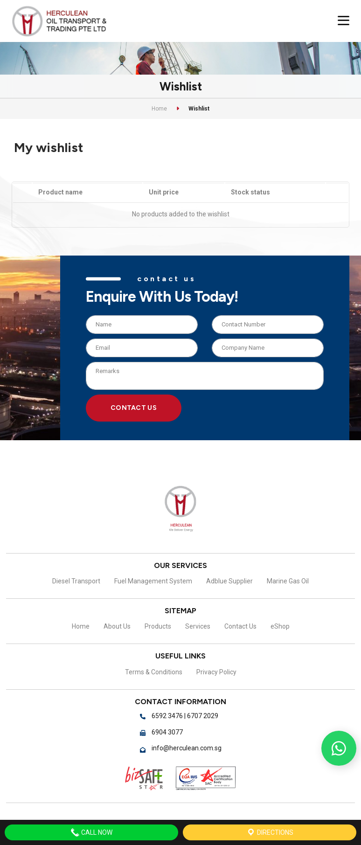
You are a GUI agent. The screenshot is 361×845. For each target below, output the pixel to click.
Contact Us (134, 407)
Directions (269, 832)
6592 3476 (167, 716)
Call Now (91, 832)
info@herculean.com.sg (187, 748)
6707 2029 (202, 716)
